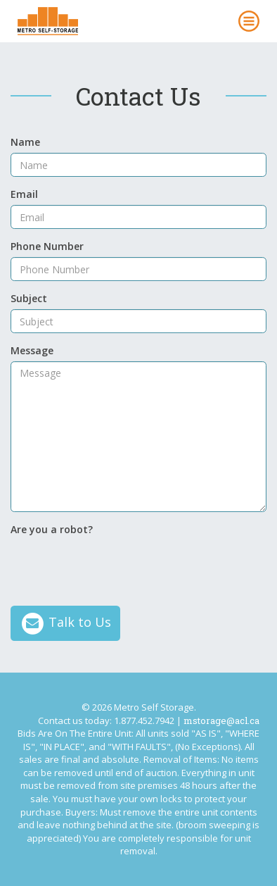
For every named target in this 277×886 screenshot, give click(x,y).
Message (32, 350)
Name (25, 142)
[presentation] (117, 567)
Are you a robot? (52, 529)
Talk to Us (65, 623)
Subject (29, 298)
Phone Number (47, 246)
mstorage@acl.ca (221, 720)
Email (24, 194)
